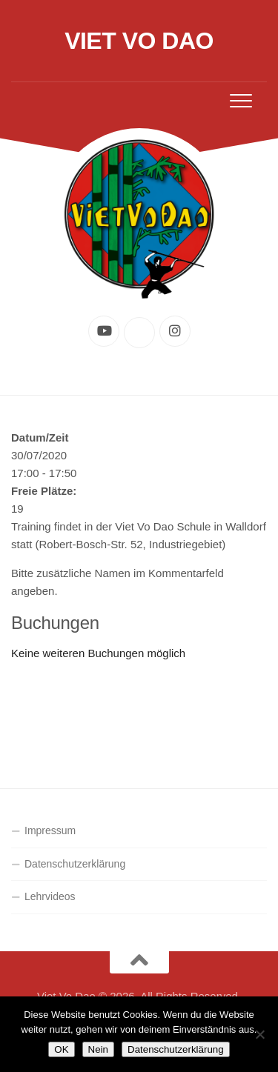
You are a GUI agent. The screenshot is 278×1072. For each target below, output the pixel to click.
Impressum (50, 830)
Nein (98, 1049)
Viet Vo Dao (139, 40)
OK (61, 1049)
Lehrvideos (50, 896)
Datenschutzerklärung (74, 864)
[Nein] (259, 1034)
